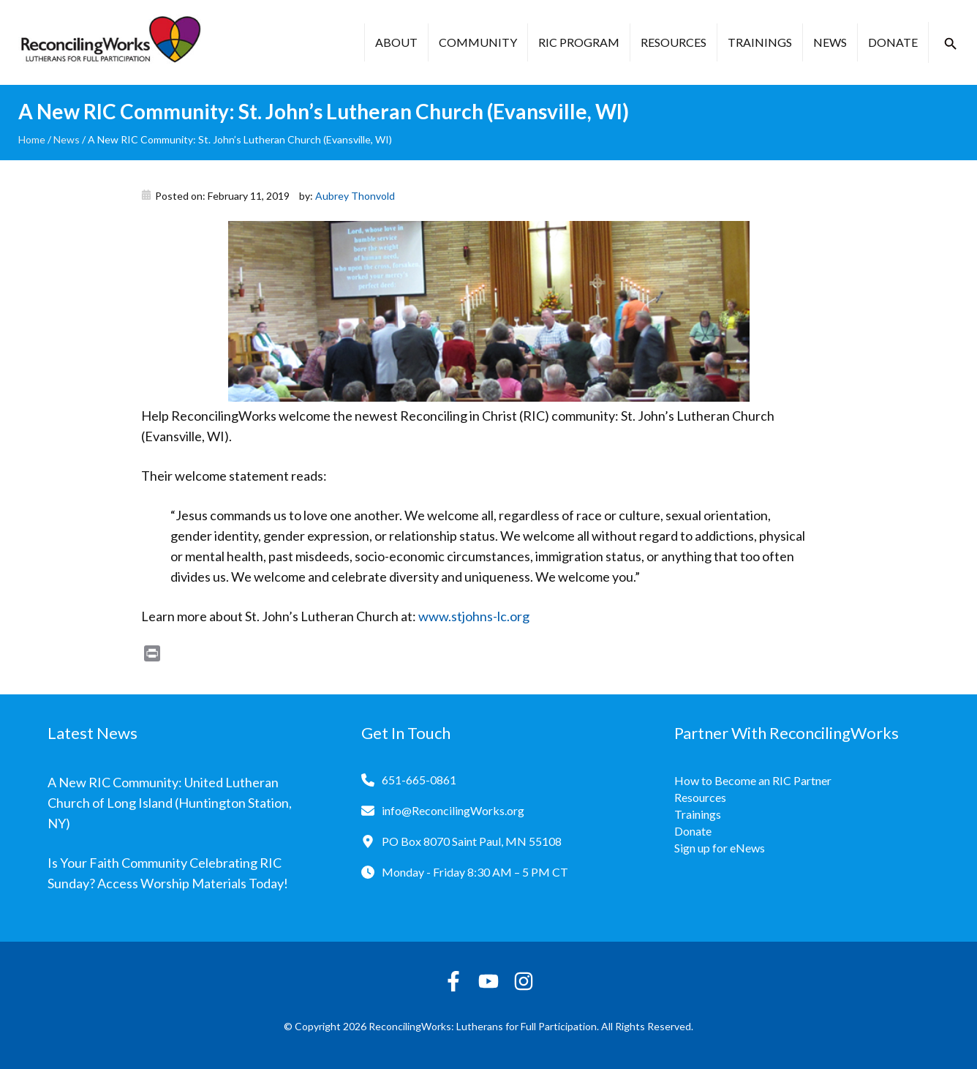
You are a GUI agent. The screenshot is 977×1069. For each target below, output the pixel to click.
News (830, 42)
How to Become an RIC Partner (752, 780)
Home (31, 139)
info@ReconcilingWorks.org (453, 810)
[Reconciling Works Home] (109, 42)
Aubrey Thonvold (355, 196)
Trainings (760, 42)
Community (478, 42)
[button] (951, 43)
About (396, 42)
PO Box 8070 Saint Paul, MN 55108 (472, 841)
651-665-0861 (419, 780)
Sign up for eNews (719, 848)
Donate (893, 42)
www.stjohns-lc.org (473, 616)
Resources (673, 42)
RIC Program (578, 42)
